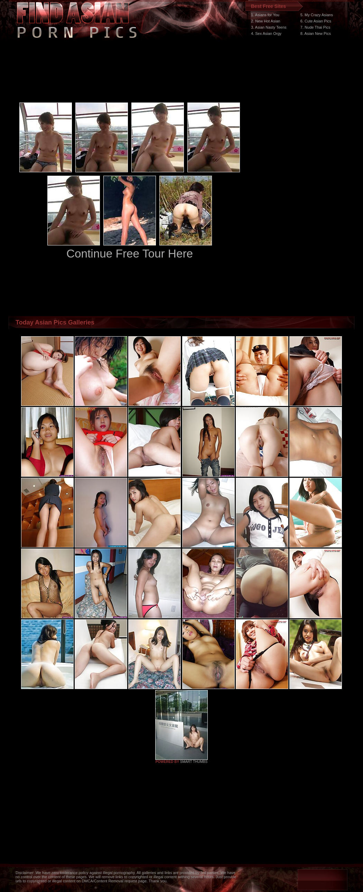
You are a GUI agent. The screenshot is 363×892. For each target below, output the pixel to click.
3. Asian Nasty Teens (269, 27)
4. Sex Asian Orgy (266, 33)
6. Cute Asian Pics (315, 21)
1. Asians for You (265, 15)
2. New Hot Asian (265, 21)
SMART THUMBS (193, 762)
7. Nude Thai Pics (315, 27)
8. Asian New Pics (315, 33)
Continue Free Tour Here (129, 253)
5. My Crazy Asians (316, 15)
